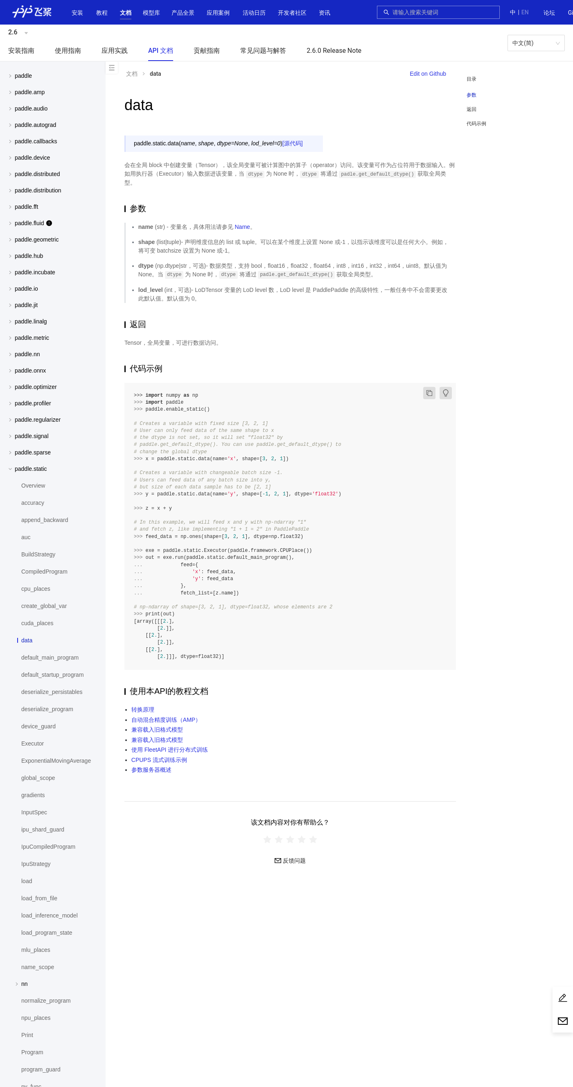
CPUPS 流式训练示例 (159, 760)
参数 (471, 95)
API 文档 (160, 50)
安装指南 (21, 50)
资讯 (324, 12)
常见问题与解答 (263, 50)
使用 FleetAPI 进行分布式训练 (169, 749)
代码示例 (476, 124)
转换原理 (142, 709)
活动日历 (254, 12)
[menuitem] (549, 13)
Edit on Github (428, 73)
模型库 (151, 12)
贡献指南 (207, 50)
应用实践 (115, 50)
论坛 (549, 12)
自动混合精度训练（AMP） (166, 719)
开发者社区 (292, 12)
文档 (125, 12)
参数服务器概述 (151, 769)
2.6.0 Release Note (334, 50)
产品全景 (182, 12)
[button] (125, 12)
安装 (77, 12)
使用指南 (68, 50)
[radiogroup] (290, 839)
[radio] (267, 839)
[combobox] (444, 12)
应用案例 (218, 12)
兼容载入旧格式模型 (157, 729)
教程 (102, 12)
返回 (471, 109)
